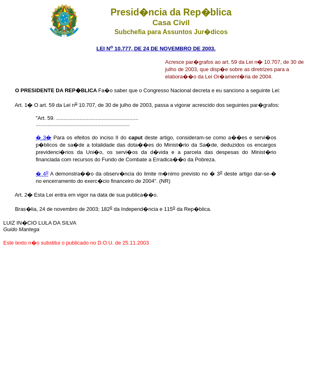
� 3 (43, 137)
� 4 (42, 174)
